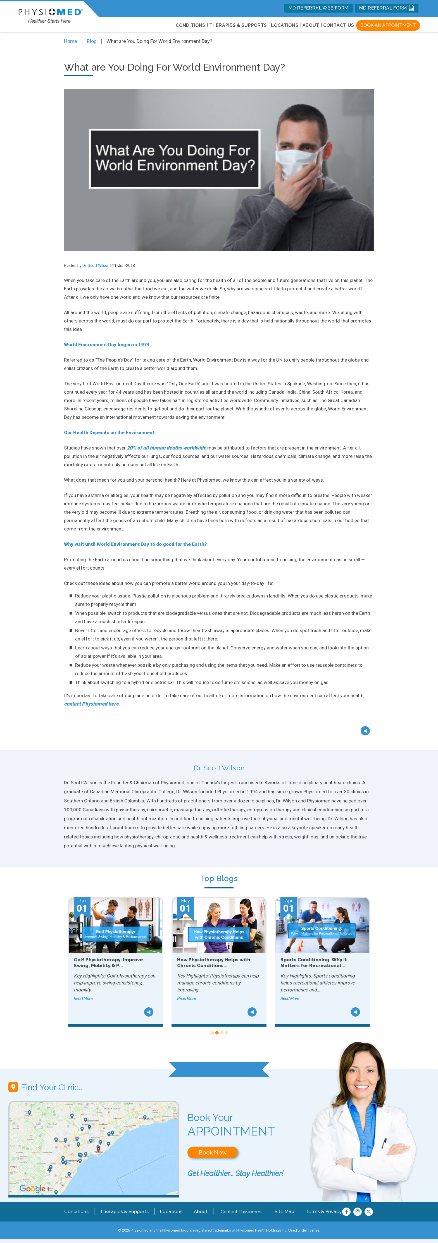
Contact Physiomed (238, 1210)
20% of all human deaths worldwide (166, 447)
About (311, 25)
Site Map (281, 1210)
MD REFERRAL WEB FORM (319, 8)
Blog (92, 41)
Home (71, 41)
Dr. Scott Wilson (96, 265)
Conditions (76, 1210)
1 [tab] (212, 1033)
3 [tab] (221, 1033)
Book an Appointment (388, 25)
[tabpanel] (115, 962)
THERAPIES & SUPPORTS (238, 25)
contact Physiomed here (91, 703)
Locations (168, 1210)
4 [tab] (226, 1033)
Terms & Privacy (320, 1210)
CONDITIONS (190, 25)
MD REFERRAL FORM (387, 8)
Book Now (213, 1152)
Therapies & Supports (123, 1210)
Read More (83, 998)
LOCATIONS (284, 25)
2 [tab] (217, 1033)
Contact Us (338, 25)
